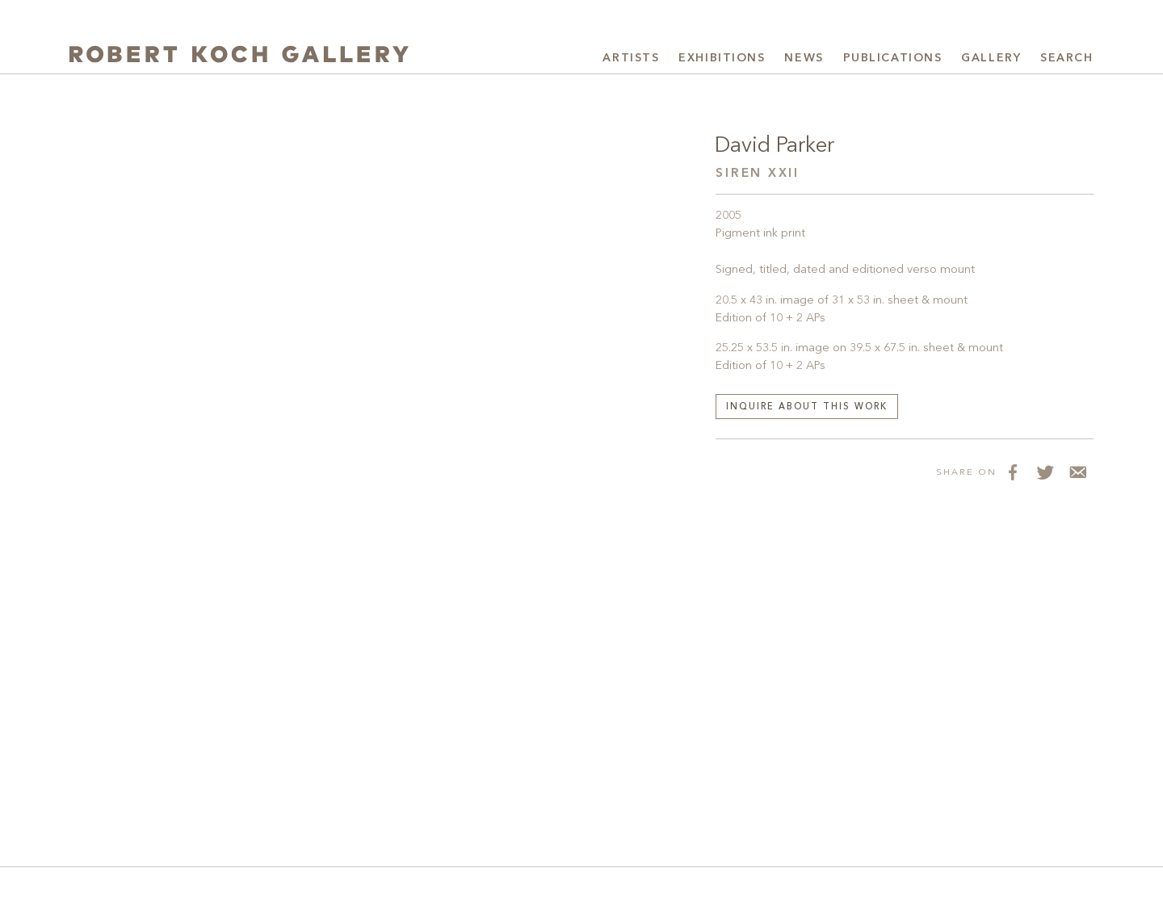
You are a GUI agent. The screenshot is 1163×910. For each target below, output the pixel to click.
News (803, 58)
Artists (630, 58)
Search (1066, 58)
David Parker (774, 146)
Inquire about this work (807, 407)
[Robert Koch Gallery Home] (239, 56)
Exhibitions (721, 58)
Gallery (991, 58)
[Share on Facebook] (1013, 471)
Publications (893, 58)
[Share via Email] (1077, 471)
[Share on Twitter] (1045, 471)
